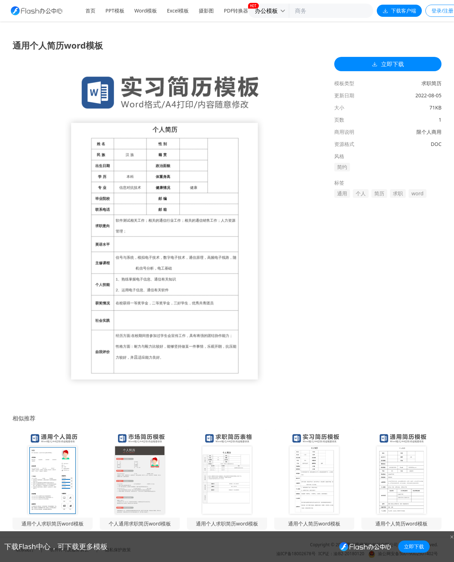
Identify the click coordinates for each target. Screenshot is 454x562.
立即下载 (388, 64)
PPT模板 (114, 10)
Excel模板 (178, 10)
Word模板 (145, 10)
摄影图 (206, 10)
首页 (90, 10)
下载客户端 (399, 10)
